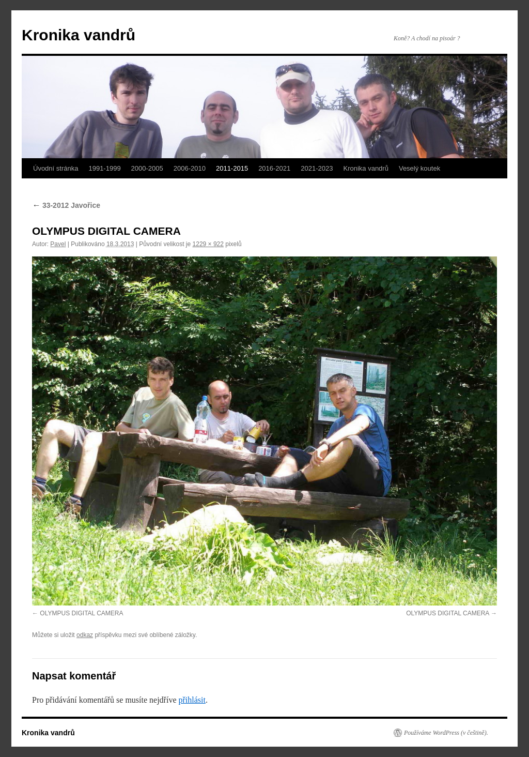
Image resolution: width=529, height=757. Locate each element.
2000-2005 (147, 168)
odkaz (84, 635)
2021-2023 (317, 168)
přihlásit (191, 699)
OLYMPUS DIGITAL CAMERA (81, 613)
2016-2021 (274, 168)
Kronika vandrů (78, 34)
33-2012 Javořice (66, 205)
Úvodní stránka (55, 168)
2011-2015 (232, 168)
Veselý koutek (419, 168)
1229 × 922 (208, 244)
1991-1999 (104, 168)
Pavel (58, 244)
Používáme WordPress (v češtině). (446, 732)
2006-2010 (190, 168)
